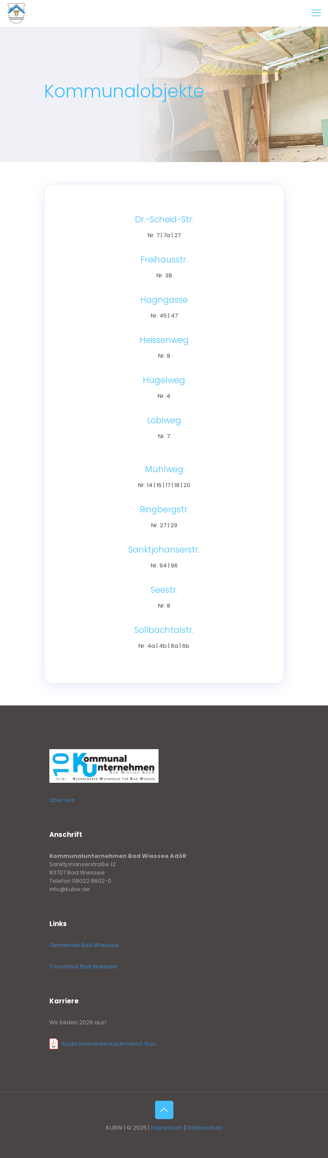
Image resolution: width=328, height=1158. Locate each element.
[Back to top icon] (164, 1110)
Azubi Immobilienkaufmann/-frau (109, 1044)
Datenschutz (204, 1127)
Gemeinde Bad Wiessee (84, 945)
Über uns (62, 800)
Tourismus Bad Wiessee (83, 966)
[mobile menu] (316, 13)
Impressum (167, 1127)
